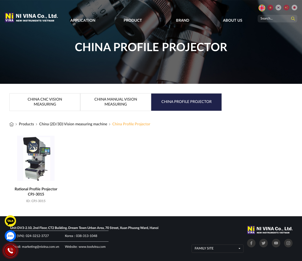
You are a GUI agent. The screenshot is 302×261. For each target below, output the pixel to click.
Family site (204, 248)
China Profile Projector (131, 124)
